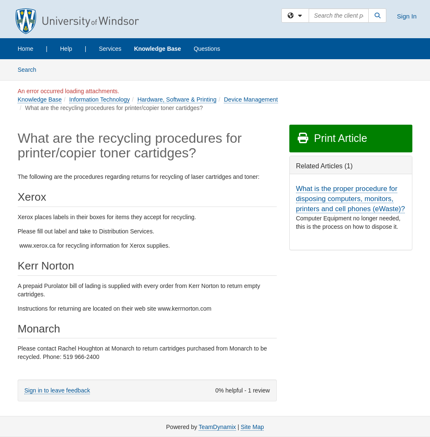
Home (25, 48)
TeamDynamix (217, 427)
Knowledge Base (157, 48)
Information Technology (99, 99)
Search (30, 69)
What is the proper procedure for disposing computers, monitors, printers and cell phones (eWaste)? (350, 199)
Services (110, 48)
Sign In (407, 16)
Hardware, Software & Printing (176, 99)
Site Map (252, 427)
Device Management (251, 99)
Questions (207, 48)
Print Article (331, 138)
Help (66, 48)
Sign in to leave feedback (57, 390)
